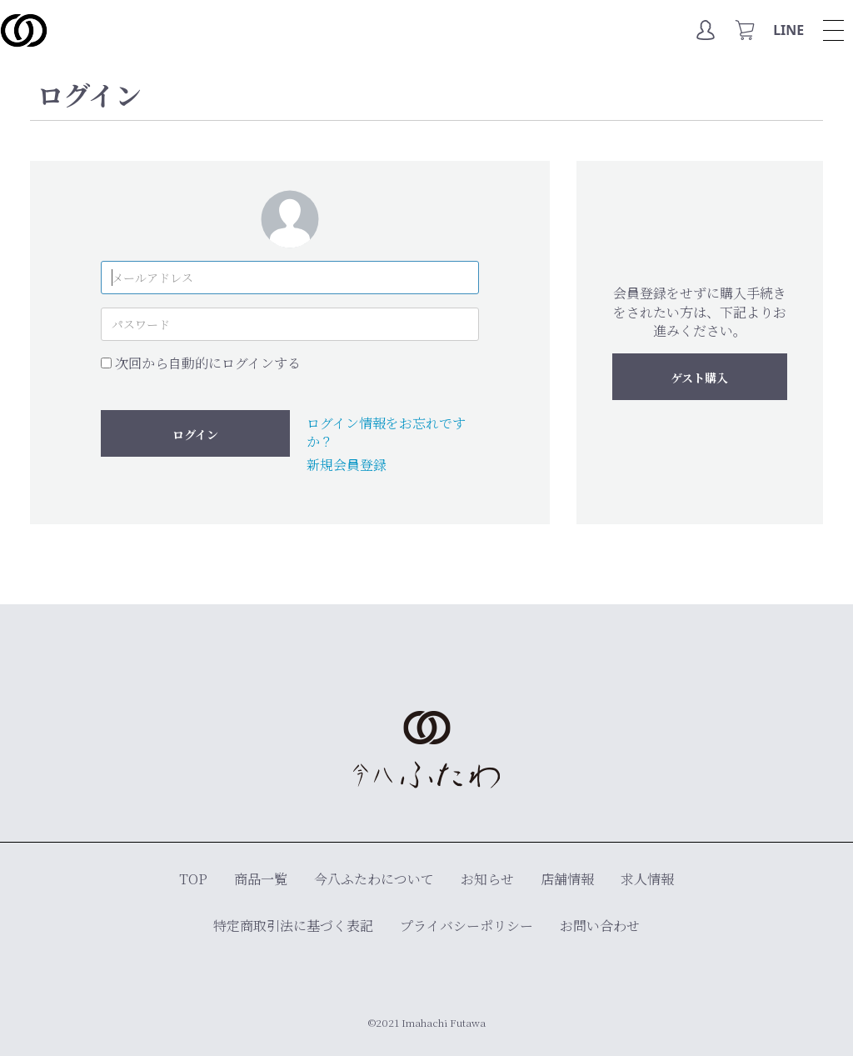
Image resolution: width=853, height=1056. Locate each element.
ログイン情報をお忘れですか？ (386, 432)
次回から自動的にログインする (208, 363)
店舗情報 (567, 878)
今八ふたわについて (374, 878)
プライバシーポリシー (466, 925)
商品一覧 (260, 878)
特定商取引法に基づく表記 (293, 925)
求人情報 (647, 878)
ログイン (195, 434)
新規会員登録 (347, 464)
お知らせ (487, 878)
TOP (193, 878)
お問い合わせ (600, 925)
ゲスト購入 (699, 377)
